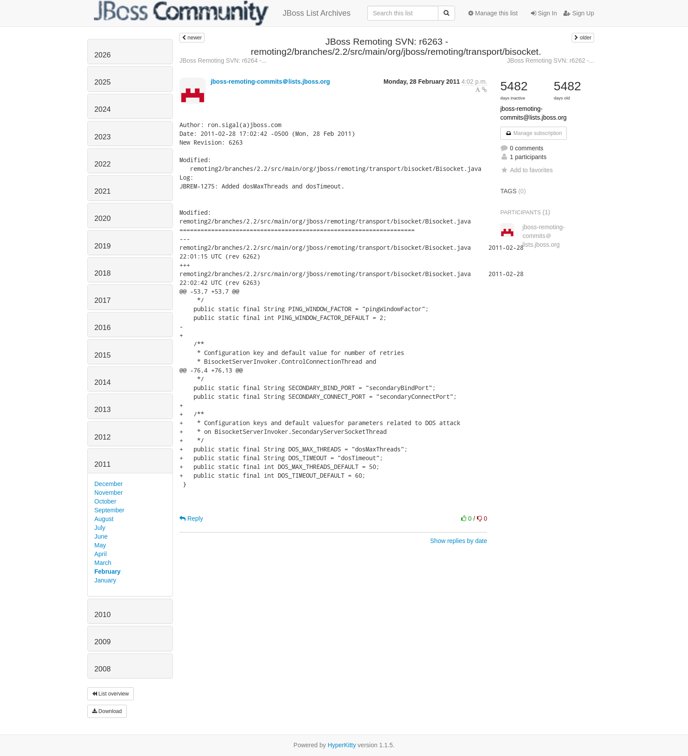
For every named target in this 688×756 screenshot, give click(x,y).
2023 (102, 137)
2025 (102, 82)
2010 (102, 614)
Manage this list (493, 13)
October (105, 501)
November (108, 492)
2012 (102, 437)
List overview (110, 694)
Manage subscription (533, 133)
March (102, 562)
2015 (102, 355)
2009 (102, 642)
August (104, 518)
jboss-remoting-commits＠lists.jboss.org (270, 81)
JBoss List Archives (222, 13)
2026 (102, 55)
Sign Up (578, 13)
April (100, 553)
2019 (102, 246)
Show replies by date (458, 540)
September (109, 510)
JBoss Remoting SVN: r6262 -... (550, 60)
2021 (102, 191)
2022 (102, 164)
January (105, 580)
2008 (102, 669)
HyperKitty (342, 745)
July (99, 527)
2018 (102, 273)
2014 (102, 382)
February (107, 571)
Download (107, 711)
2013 (102, 409)
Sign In (544, 13)
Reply (191, 518)
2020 (102, 218)
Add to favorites (526, 170)
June (101, 536)
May (100, 545)
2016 (102, 327)
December (108, 483)
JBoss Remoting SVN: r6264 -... (222, 60)
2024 (102, 109)
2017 (102, 300)
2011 (102, 464)
